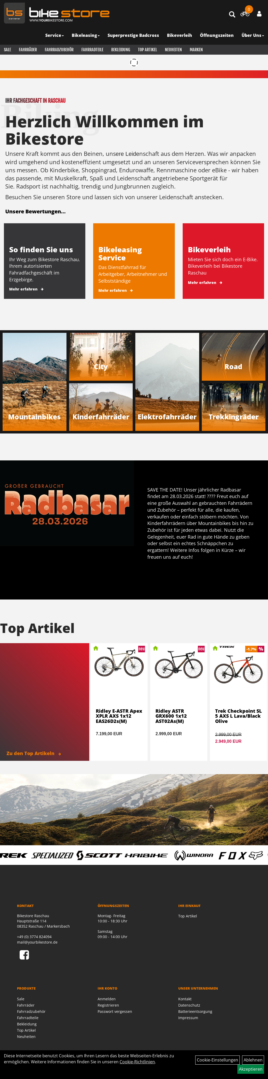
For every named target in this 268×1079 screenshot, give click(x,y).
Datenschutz (189, 1005)
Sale (7, 49)
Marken (196, 49)
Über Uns (253, 35)
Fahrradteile (92, 49)
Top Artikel (147, 49)
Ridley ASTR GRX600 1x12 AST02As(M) (171, 716)
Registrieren (108, 1005)
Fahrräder (28, 49)
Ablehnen (253, 1060)
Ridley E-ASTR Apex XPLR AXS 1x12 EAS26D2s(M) (119, 716)
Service (54, 35)
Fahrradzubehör (59, 49)
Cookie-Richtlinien (137, 1062)
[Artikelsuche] (232, 14)
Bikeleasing (86, 35)
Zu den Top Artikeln (34, 753)
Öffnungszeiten (217, 35)
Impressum (188, 1017)
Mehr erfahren (23, 289)
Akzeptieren (251, 1069)
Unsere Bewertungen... (35, 211)
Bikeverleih (179, 35)
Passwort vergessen (115, 1011)
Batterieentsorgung (195, 1011)
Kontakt (185, 998)
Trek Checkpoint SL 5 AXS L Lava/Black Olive (238, 716)
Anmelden (107, 998)
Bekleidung (120, 49)
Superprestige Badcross (133, 35)
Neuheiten (173, 49)
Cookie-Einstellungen (217, 1060)
